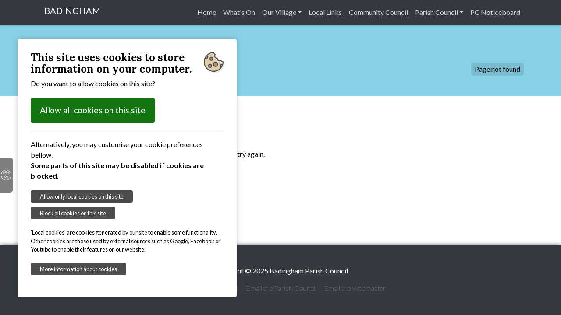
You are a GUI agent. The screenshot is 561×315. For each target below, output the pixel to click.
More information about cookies (78, 269)
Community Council (378, 12)
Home (206, 12)
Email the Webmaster (355, 288)
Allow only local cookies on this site (82, 196)
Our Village (279, 12)
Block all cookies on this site (73, 213)
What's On (239, 12)
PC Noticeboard (495, 12)
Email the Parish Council (281, 288)
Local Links (325, 12)
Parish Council (436, 12)
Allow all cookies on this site (93, 110)
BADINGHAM (72, 10)
